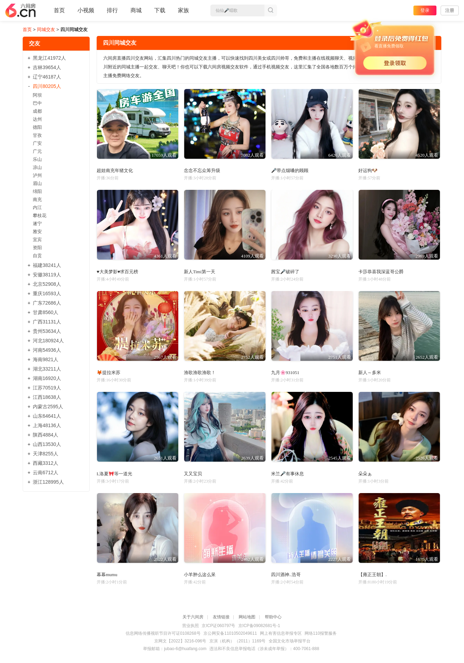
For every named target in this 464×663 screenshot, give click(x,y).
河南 (47, 350)
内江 (37, 207)
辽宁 (47, 77)
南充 (37, 199)
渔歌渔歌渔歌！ (200, 372)
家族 (183, 13)
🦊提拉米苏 (108, 372)
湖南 (47, 378)
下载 (159, 10)
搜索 (270, 10)
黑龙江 (49, 58)
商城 (136, 13)
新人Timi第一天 (199, 271)
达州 (37, 119)
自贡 (37, 255)
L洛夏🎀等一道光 (114, 473)
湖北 (47, 369)
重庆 (47, 293)
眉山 (37, 183)
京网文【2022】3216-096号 (180, 641)
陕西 (45, 435)
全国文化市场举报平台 (289, 641)
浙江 (48, 482)
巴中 (37, 103)
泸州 (37, 175)
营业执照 (190, 625)
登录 (424, 10)
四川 (47, 86)
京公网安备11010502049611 (230, 633)
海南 (45, 359)
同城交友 (46, 29)
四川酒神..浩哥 (286, 574)
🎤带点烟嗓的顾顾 (289, 170)
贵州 (47, 331)
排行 (112, 10)
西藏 (45, 463)
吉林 (47, 67)
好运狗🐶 (367, 170)
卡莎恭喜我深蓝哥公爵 (381, 271)
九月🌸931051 (285, 372)
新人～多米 (369, 372)
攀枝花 (39, 215)
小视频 (85, 13)
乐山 (37, 159)
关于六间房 (192, 616)
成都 (37, 111)
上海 (47, 425)
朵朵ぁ (365, 473)
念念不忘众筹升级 (202, 170)
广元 (37, 151)
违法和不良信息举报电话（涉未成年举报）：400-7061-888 (264, 648)
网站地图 (247, 616)
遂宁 (37, 223)
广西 (47, 322)
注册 (449, 10)
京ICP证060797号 (218, 625)
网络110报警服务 (321, 633)
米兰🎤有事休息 (287, 473)
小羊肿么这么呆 (200, 574)
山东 (47, 416)
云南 (45, 472)
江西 (47, 397)
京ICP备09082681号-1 (259, 625)
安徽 (47, 274)
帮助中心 (273, 616)
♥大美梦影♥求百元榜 (117, 271)
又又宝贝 (193, 473)
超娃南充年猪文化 (115, 170)
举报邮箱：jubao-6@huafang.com (175, 648)
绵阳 (37, 191)
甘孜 (37, 135)
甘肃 (45, 312)
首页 (59, 13)
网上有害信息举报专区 (281, 633)
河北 (48, 340)
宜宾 (37, 239)
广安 (37, 143)
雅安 (37, 231)
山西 (47, 444)
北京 (47, 284)
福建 (47, 265)
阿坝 (37, 95)
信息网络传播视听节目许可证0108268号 (163, 633)
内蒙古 (48, 406)
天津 (45, 453)
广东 (47, 303)
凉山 (37, 167)
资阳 (37, 247)
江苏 (47, 387)
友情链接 (221, 616)
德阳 (37, 127)
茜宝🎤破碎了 (285, 271)
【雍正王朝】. (372, 574)
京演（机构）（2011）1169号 (237, 641)
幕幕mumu (107, 574)
